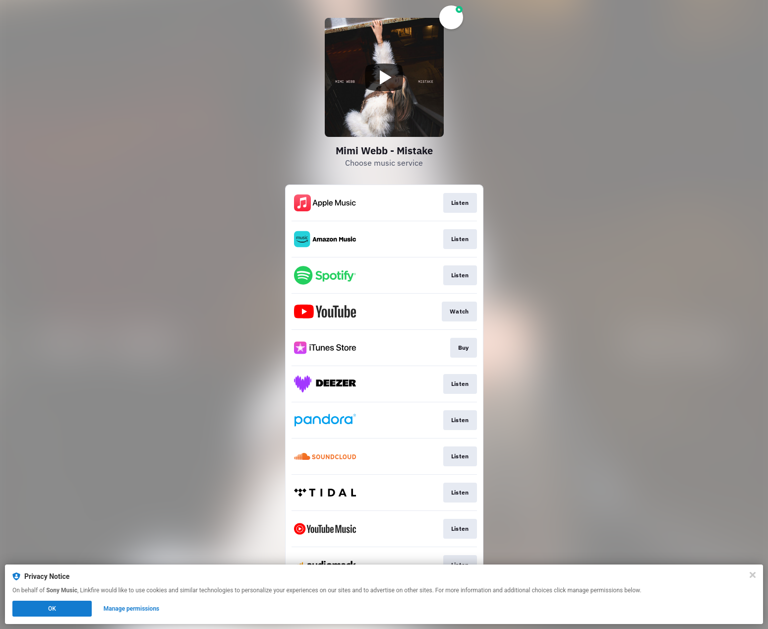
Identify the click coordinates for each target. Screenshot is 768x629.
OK (52, 608)
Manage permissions (132, 608)
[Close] (753, 575)
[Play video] (384, 77)
